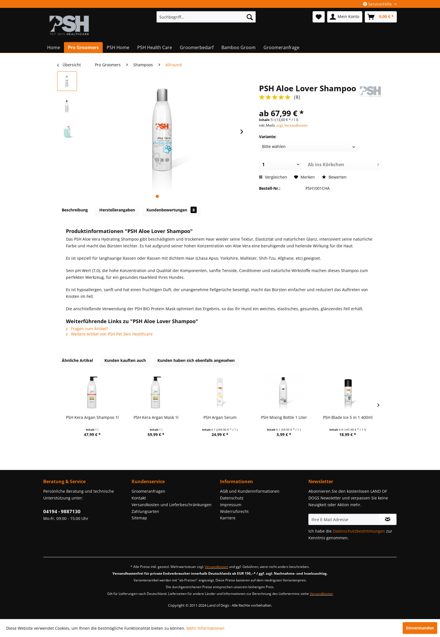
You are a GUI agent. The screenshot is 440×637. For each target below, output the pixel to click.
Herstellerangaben (117, 210)
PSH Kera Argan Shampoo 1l (92, 417)
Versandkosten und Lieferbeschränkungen (172, 504)
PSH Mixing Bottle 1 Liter (284, 417)
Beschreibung (75, 210)
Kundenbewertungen (171, 210)
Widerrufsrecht (234, 511)
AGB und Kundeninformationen (249, 491)
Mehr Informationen (205, 628)
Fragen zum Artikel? (87, 328)
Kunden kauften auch (125, 360)
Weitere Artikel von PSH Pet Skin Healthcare (109, 334)
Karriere (227, 517)
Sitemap (139, 517)
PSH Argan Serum (220, 417)
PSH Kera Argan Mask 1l (156, 417)
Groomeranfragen (148, 491)
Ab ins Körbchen (343, 164)
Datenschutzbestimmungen (359, 531)
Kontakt (139, 498)
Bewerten (334, 177)
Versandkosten (216, 566)
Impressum (230, 504)
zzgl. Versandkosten (292, 125)
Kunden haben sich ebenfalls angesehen (196, 360)
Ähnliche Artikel (77, 360)
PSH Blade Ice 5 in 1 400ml (348, 417)
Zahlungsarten (145, 511)
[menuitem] (206, 16)
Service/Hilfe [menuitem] (378, 4)
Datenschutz (232, 498)
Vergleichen (273, 177)
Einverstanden (420, 628)
